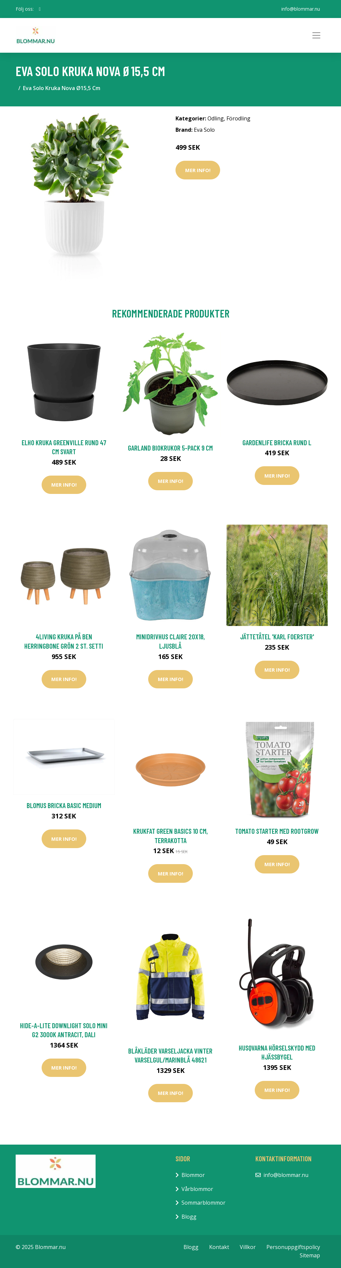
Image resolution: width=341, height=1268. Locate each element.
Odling (215, 118)
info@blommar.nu (300, 9)
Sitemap (310, 1255)
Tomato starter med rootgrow (277, 831)
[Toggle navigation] (316, 35)
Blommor (193, 1175)
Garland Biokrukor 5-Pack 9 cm (170, 448)
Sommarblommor (203, 1202)
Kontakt (219, 1247)
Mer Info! (197, 170)
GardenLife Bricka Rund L (276, 442)
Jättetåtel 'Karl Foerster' (277, 636)
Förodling (238, 118)
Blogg (188, 1216)
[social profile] (39, 9)
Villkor (248, 1247)
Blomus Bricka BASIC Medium (64, 805)
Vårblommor (197, 1189)
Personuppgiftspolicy (293, 1247)
